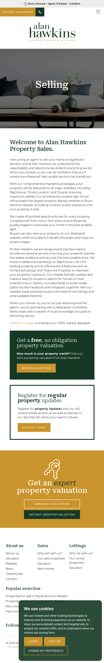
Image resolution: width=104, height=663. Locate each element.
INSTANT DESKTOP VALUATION (52, 514)
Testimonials (14, 574)
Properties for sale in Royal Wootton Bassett (37, 596)
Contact (11, 579)
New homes (45, 568)
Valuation (12, 558)
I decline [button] (54, 641)
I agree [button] (33, 641)
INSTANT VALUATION (17, 12)
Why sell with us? (49, 553)
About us (12, 553)
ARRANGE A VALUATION (52, 504)
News (9, 568)
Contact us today (22, 323)
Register (11, 563)
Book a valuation (36, 368)
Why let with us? (81, 553)
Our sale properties (51, 558)
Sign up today (34, 427)
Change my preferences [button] (46, 650)
